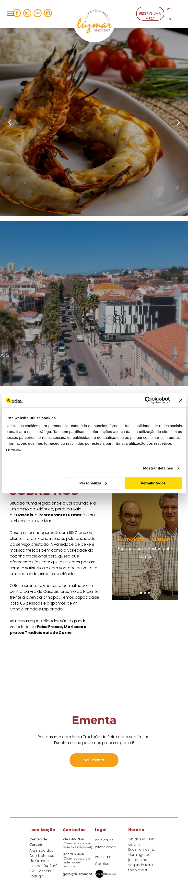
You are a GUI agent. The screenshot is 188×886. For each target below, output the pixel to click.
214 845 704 (73, 839)
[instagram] (27, 13)
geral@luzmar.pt (77, 874)
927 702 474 (73, 854)
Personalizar (93, 483)
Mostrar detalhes (158, 468)
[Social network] (48, 13)
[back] (9, 122)
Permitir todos (153, 483)
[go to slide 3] (149, 593)
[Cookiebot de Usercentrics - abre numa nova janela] (148, 400)
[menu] (10, 13)
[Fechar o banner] (180, 400)
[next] (178, 122)
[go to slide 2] (145, 593)
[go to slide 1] (141, 593)
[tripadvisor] (38, 13)
